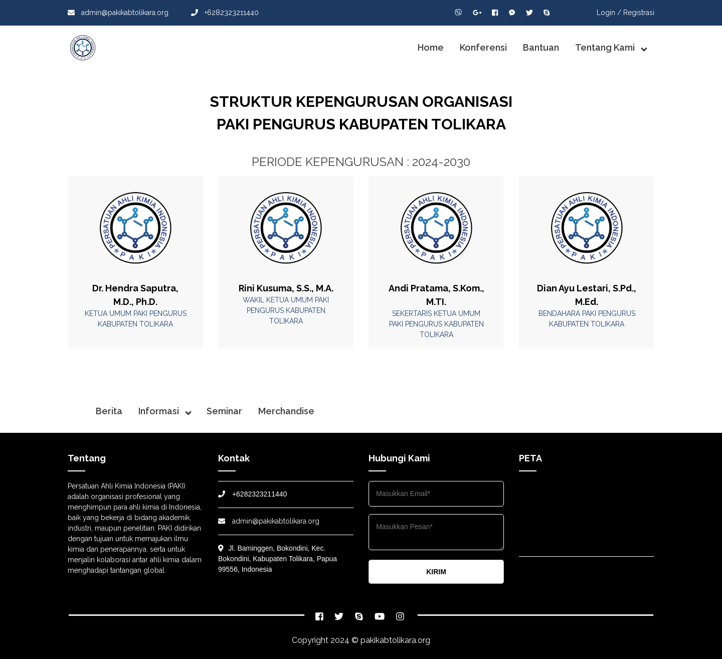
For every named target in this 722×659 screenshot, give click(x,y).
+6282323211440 (225, 13)
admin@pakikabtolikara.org (118, 13)
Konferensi (483, 47)
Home (431, 47)
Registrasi (638, 13)
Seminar (224, 411)
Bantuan (541, 47)
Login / (609, 13)
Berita (109, 411)
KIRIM (436, 572)
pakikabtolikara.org (395, 640)
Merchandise (286, 411)
